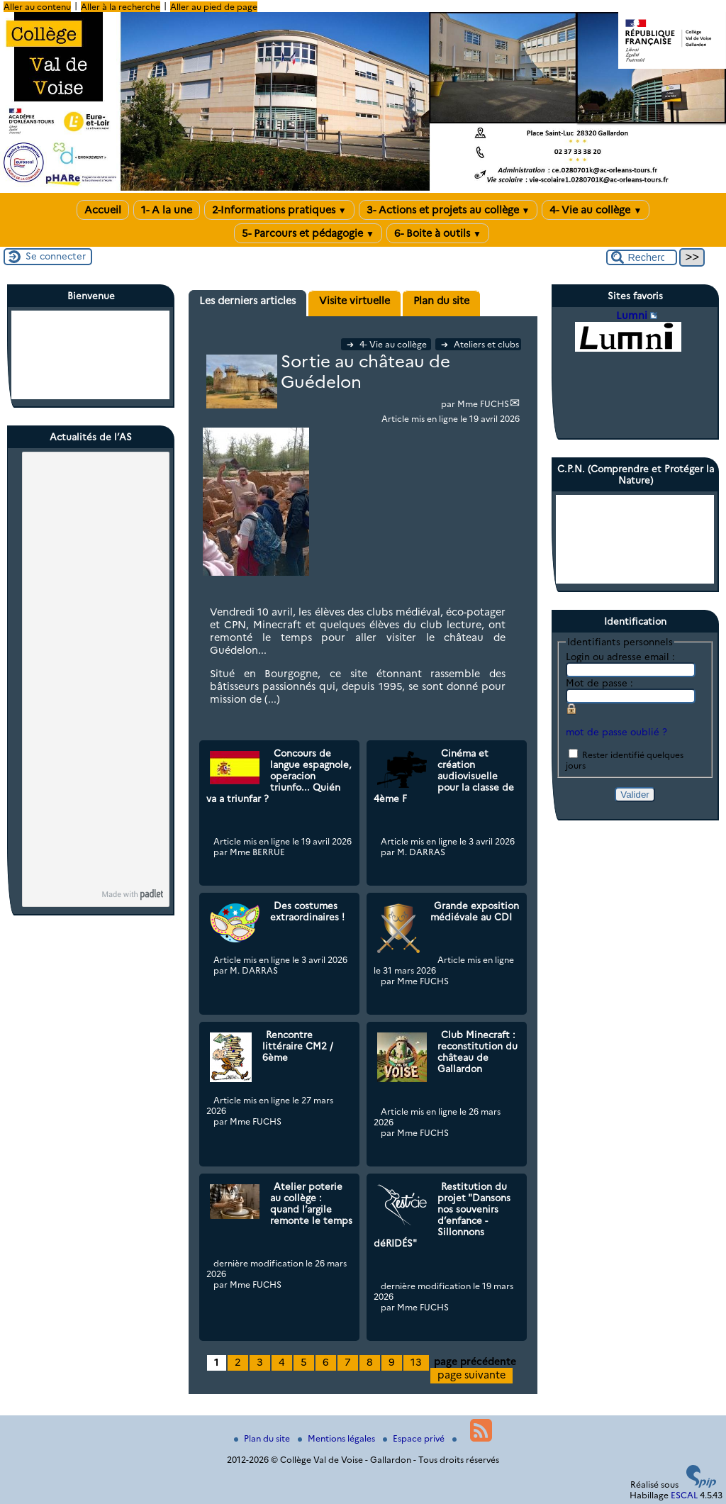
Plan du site (263, 1438)
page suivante (471, 1375)
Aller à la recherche (120, 6)
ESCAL (684, 1495)
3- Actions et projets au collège (448, 210)
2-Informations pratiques (279, 210)
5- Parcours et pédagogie (308, 233)
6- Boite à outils (437, 233)
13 (416, 1362)
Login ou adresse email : (620, 656)
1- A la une (166, 210)
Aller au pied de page (213, 6)
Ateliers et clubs (480, 344)
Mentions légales (337, 1438)
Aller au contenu (37, 6)
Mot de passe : (599, 683)
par (449, 404)
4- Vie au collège (595, 210)
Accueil (102, 210)
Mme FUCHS (483, 404)
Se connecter (56, 256)
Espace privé (415, 1438)
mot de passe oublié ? (616, 731)
